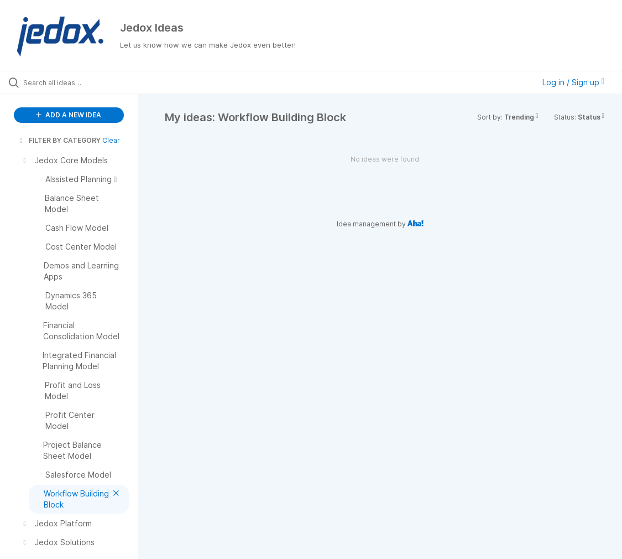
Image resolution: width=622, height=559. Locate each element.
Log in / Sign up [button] (573, 82)
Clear (111, 140)
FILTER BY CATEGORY (59, 140)
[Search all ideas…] (76, 82)
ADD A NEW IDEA (68, 115)
